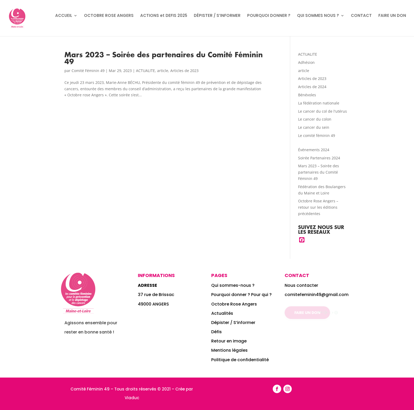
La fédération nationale (318, 103)
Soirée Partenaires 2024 (319, 157)
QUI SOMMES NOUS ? (318, 16)
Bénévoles (307, 94)
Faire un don (307, 312)
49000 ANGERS (153, 304)
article (162, 70)
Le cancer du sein (313, 127)
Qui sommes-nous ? (233, 285)
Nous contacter (301, 285)
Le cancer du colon (314, 119)
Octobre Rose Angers (234, 304)
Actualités (222, 313)
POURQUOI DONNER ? (268, 16)
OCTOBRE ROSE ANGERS (109, 16)
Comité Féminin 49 (88, 70)
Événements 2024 (313, 149)
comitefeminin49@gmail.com (317, 295)
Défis (216, 332)
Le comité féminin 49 (316, 135)
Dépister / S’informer (233, 323)
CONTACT (361, 16)
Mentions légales (229, 350)
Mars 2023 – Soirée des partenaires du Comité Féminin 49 (163, 58)
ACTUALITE (145, 70)
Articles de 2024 (312, 86)
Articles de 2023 (184, 70)
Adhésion (306, 62)
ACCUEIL (63, 16)
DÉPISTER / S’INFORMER (217, 16)
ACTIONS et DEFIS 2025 (163, 16)
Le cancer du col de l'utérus (322, 111)
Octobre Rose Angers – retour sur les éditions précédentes (318, 207)
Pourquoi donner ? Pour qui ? (241, 295)
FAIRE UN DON (392, 16)
